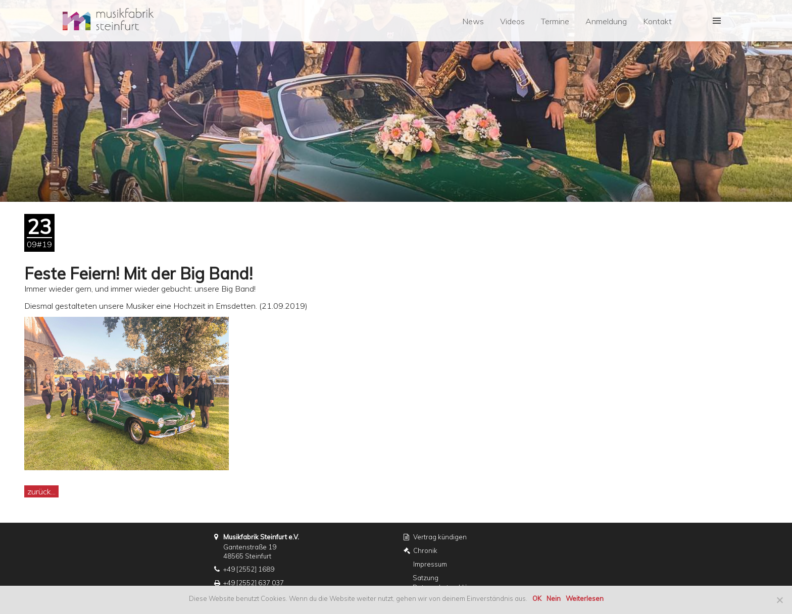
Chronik (425, 550)
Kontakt (657, 21)
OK (536, 598)
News (473, 21)
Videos (512, 21)
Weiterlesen (585, 598)
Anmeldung (606, 21)
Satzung (425, 578)
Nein (554, 598)
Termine (555, 21)
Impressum (430, 564)
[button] (715, 20)
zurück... (41, 491)
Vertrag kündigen (440, 537)
